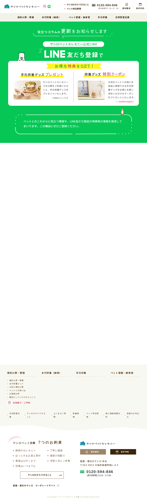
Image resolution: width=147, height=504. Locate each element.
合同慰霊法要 (14, 417)
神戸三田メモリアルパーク (126, 392)
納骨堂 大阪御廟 (122, 396)
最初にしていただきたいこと (23, 397)
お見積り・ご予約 (23, 405)
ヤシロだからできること (78, 4)
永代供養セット (18, 382)
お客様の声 (16, 392)
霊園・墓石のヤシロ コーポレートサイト (34, 487)
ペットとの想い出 (19, 389)
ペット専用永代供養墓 (55, 383)
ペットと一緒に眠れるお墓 (57, 387)
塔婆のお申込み (133, 417)
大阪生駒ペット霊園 (123, 383)
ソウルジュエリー (88, 387)
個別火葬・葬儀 (18, 378)
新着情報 (76, 417)
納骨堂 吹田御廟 (122, 401)
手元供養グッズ (87, 383)
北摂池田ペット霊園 (123, 378)
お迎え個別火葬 (18, 385)
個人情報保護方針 (113, 417)
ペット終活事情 (74, 8)
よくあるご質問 (60, 417)
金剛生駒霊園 (120, 387)
